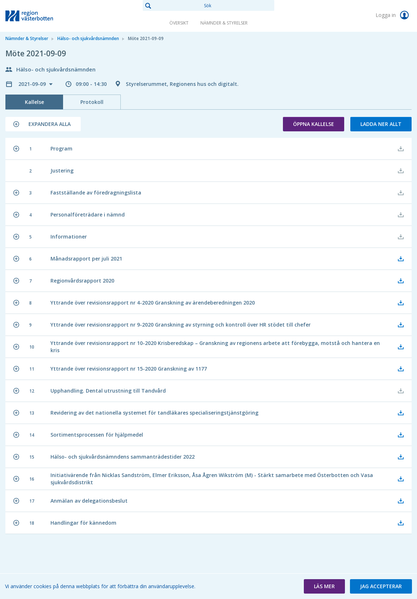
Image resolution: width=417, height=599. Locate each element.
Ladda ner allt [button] (381, 124)
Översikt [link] (178, 23)
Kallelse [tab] (34, 102)
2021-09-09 (32, 83)
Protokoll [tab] (91, 102)
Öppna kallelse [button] (313, 124)
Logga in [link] (394, 15)
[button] (43, 124)
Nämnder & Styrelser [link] (224, 23)
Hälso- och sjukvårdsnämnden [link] (88, 38)
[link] (41, 16)
